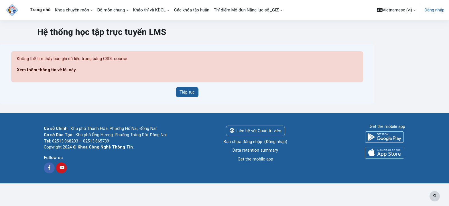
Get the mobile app (255, 159)
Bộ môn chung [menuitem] (111, 10)
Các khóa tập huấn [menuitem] (191, 10)
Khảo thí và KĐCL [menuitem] (149, 10)
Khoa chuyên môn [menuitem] (72, 10)
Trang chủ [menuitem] (40, 9)
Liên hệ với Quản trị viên (255, 131)
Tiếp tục (187, 92)
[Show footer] (435, 196)
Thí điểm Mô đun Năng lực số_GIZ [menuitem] (246, 10)
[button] (396, 10)
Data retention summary (255, 150)
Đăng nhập (434, 10)
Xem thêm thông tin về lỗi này (46, 70)
